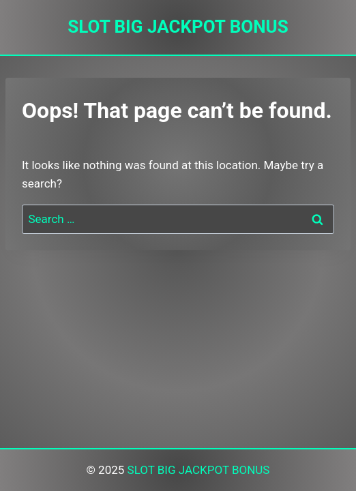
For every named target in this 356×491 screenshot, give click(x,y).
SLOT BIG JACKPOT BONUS (199, 470)
